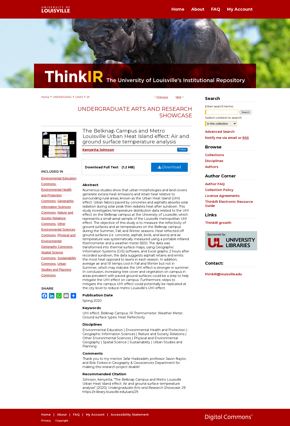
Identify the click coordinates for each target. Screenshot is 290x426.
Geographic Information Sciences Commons (57, 206)
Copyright (61, 420)
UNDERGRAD (62, 97)
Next (178, 97)
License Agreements (222, 196)
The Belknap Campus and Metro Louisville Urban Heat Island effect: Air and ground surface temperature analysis (135, 136)
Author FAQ (215, 184)
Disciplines (214, 161)
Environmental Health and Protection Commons (56, 195)
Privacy (46, 420)
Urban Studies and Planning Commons (56, 269)
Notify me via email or (227, 138)
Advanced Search (220, 132)
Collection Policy (219, 190)
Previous (162, 97)
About (62, 414)
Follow (182, 149)
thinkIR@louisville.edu (223, 274)
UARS (79, 97)
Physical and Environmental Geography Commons (58, 240)
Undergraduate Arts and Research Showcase (134, 112)
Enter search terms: (219, 106)
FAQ (76, 414)
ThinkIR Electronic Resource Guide (229, 204)
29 (88, 97)
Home (45, 97)
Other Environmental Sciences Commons (58, 229)
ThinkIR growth (218, 223)
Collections (214, 155)
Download (169, 167)
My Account (95, 414)
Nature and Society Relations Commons (57, 218)
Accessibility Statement (130, 414)
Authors (211, 167)
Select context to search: (223, 117)
